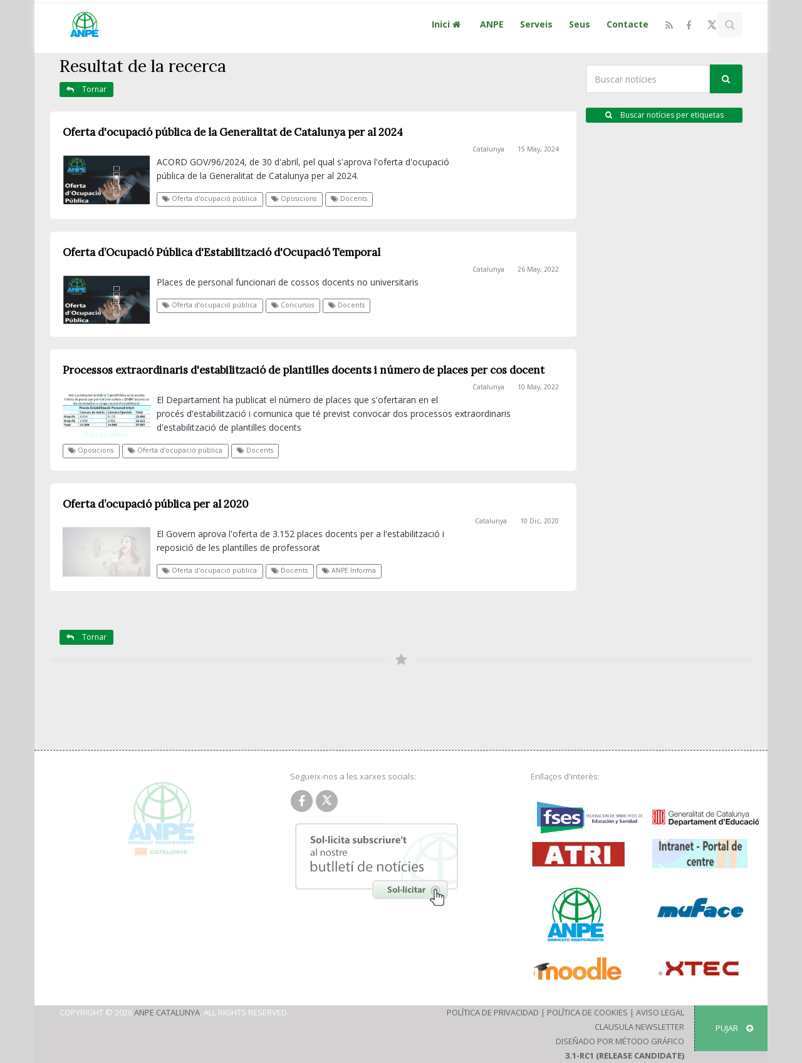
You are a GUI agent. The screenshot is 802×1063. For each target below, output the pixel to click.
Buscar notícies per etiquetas (664, 115)
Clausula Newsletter (639, 1026)
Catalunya (488, 149)
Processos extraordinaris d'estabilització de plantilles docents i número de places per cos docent (303, 370)
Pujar (734, 1028)
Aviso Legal (660, 1012)
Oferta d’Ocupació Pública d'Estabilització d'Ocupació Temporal (221, 252)
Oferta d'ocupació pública (209, 198)
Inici (448, 24)
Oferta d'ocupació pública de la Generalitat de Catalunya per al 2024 (233, 132)
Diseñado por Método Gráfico (620, 1041)
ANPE (492, 24)
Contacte (627, 24)
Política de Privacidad (493, 1012)
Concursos (292, 304)
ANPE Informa (349, 570)
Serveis (536, 24)
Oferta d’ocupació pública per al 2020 (156, 504)
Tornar (86, 89)
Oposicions (293, 198)
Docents (349, 198)
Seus (579, 24)
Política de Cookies (587, 1012)
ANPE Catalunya (167, 1012)
